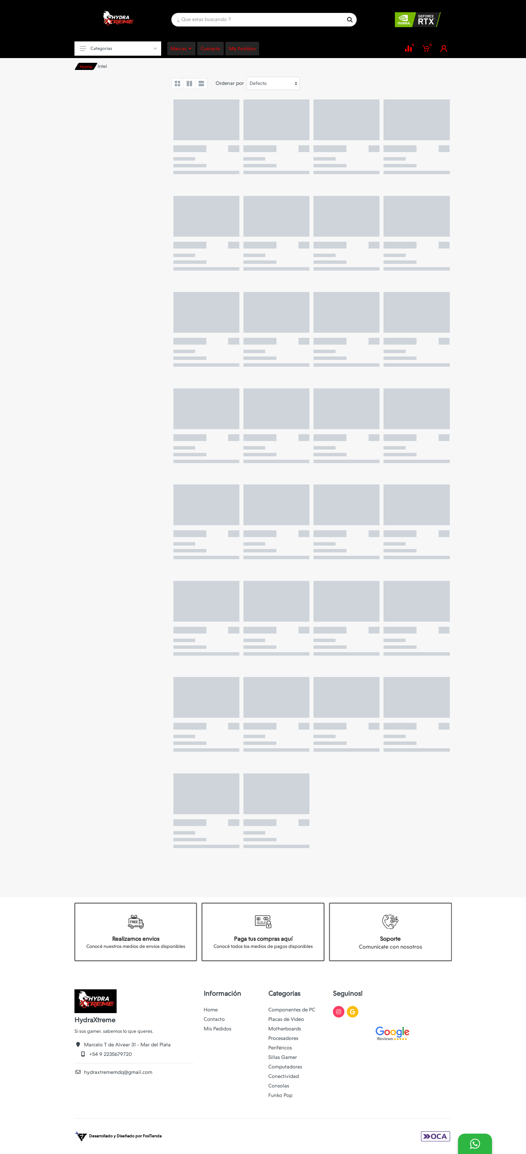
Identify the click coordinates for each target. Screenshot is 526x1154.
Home (86, 66)
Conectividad (283, 1076)
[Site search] (257, 19)
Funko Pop (280, 1095)
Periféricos (280, 1047)
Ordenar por (230, 83)
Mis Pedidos (217, 1028)
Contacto (214, 1019)
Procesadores (283, 1038)
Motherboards (284, 1028)
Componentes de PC (291, 1009)
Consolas (278, 1085)
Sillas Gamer (282, 1057)
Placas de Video (286, 1019)
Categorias (118, 48)
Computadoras (285, 1066)
